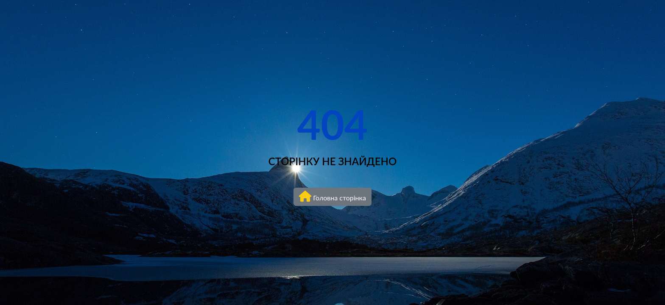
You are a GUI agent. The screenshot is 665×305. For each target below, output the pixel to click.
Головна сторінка (332, 196)
